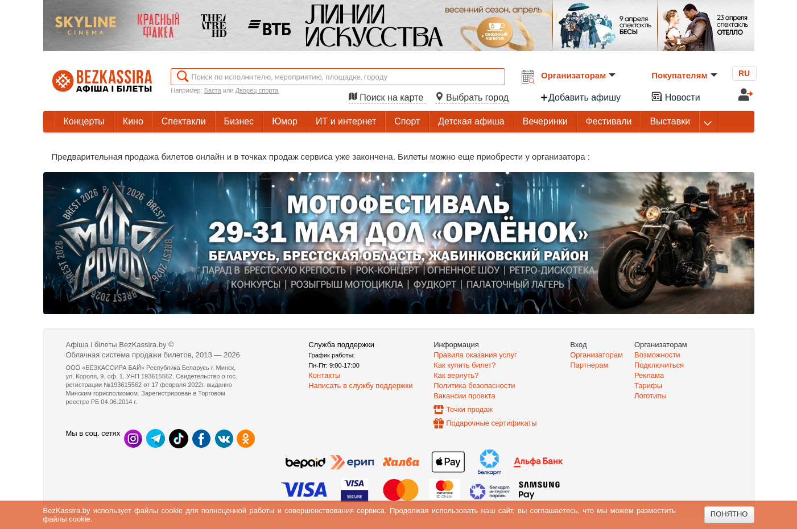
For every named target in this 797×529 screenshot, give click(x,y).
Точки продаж (469, 409)
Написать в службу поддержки (360, 385)
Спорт (407, 121)
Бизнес (239, 121)
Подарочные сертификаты (491, 423)
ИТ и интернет (346, 121)
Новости (675, 96)
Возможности (657, 355)
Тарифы (648, 385)
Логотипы (650, 395)
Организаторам (578, 75)
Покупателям (684, 75)
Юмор (285, 121)
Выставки (670, 121)
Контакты (324, 375)
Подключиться (659, 365)
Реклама (649, 375)
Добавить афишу (580, 97)
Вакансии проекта (464, 395)
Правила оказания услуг (475, 355)
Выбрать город (472, 97)
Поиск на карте (387, 97)
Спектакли (184, 121)
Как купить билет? (464, 365)
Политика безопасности (474, 385)
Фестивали (609, 121)
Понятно (729, 514)
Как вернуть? (455, 375)
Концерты (84, 121)
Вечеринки (545, 121)
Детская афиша (471, 121)
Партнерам (589, 365)
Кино (133, 121)
